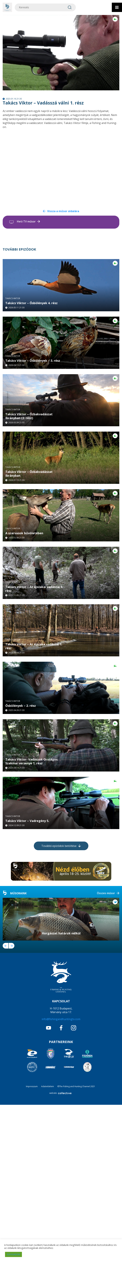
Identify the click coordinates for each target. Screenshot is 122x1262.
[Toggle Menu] (117, 7)
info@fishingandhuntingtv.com (61, 1176)
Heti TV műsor (26, 221)
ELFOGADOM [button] (13, 1254)
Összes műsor (106, 1050)
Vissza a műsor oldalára (63, 211)
